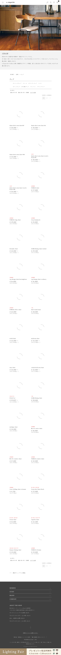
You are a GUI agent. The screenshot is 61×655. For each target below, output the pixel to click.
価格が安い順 (13, 92)
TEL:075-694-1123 (15, 621)
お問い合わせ (26, 615)
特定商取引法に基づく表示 (30, 639)
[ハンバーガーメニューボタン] (3, 2)
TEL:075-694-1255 (15, 615)
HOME (12, 74)
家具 (17, 74)
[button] (50, 98)
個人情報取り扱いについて (38, 637)
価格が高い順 (21, 92)
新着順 (27, 92)
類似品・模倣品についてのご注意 (22, 637)
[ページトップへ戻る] (30, 628)
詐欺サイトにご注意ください (30, 633)
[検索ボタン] (47, 2)
